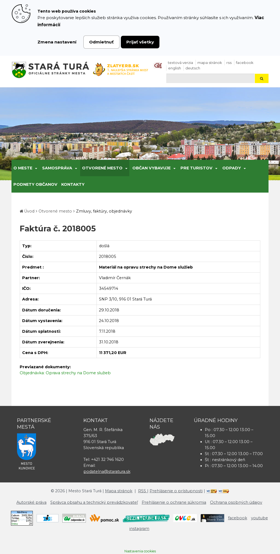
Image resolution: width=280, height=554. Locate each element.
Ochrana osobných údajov (236, 502)
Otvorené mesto (102, 168)
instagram (139, 528)
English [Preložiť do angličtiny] (174, 68)
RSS (229, 62)
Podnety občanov (35, 184)
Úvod (29, 211)
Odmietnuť (101, 42)
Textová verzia (180, 62)
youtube (259, 517)
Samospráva (57, 168)
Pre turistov (196, 168)
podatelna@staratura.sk (106, 471)
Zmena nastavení (57, 42)
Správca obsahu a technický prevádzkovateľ (94, 502)
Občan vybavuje (151, 168)
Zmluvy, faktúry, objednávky (104, 211)
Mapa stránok (209, 62)
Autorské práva (31, 502)
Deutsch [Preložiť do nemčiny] (192, 68)
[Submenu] (35, 168)
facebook (244, 62)
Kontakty (72, 184)
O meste (22, 168)
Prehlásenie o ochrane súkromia (174, 502)
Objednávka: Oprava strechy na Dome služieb (65, 372)
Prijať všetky (140, 42)
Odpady (231, 168)
